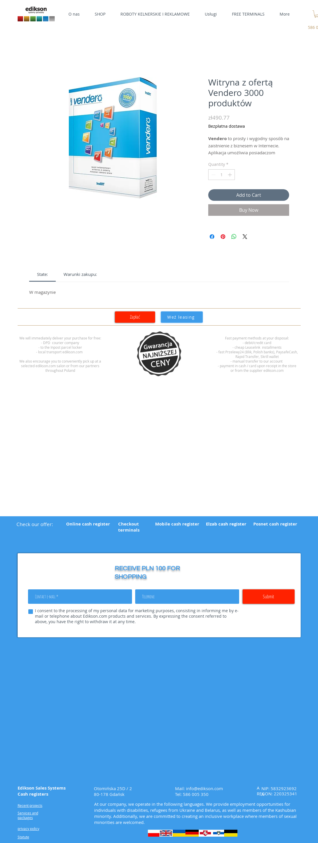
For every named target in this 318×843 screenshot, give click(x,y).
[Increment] (230, 175)
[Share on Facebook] (212, 236)
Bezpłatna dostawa (226, 126)
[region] (159, 353)
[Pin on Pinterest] (223, 236)
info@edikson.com (204, 788)
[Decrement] (212, 175)
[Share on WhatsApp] (233, 236)
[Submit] (269, 596)
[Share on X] (244, 236)
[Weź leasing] (182, 317)
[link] (42, 274)
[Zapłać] (135, 317)
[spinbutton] (221, 175)
